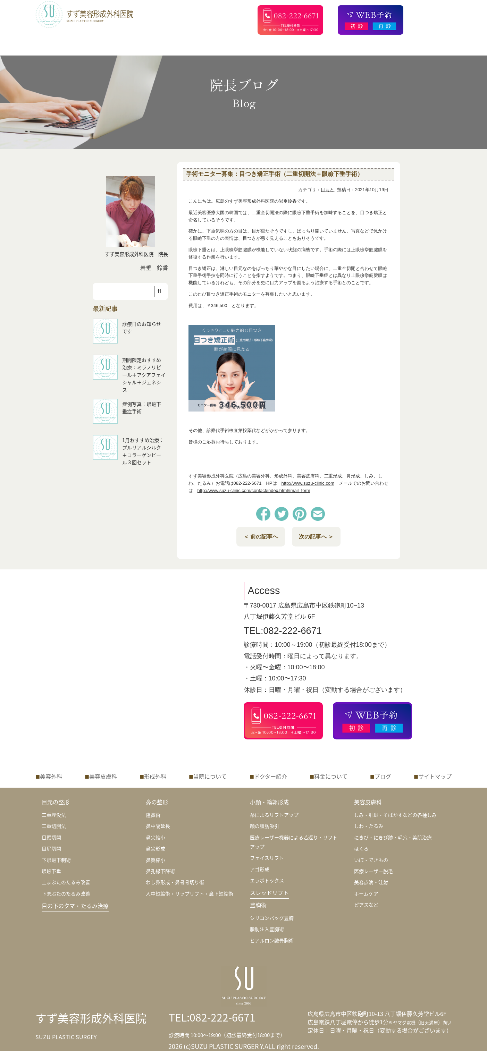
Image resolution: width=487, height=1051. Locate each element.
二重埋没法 (54, 814)
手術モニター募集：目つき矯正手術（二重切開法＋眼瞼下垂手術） (274, 174)
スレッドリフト (269, 892)
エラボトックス (267, 880)
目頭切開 (51, 837)
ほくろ (361, 848)
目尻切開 (51, 848)
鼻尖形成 (155, 848)
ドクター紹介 (270, 776)
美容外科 (51, 776)
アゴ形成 (259, 869)
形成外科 (155, 776)
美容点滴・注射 (371, 882)
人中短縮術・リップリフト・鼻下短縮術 (189, 893)
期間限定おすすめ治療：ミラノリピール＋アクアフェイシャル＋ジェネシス (144, 374)
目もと (327, 189)
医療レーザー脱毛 (373, 870)
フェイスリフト (267, 857)
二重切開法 (54, 825)
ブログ (383, 776)
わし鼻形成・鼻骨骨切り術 (175, 882)
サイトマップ (435, 776)
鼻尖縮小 (155, 837)
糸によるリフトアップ (274, 814)
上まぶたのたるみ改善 (66, 882)
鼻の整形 (157, 802)
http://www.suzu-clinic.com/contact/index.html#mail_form (254, 490)
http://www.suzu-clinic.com (308, 483)
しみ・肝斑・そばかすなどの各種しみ (395, 814)
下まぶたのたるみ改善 (66, 893)
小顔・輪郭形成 (269, 802)
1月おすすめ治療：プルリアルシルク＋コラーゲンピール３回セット (143, 451)
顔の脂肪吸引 (264, 825)
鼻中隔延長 (158, 825)
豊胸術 (258, 905)
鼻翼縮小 (155, 859)
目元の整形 (56, 802)
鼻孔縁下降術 (160, 870)
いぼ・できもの (371, 859)
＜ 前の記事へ (260, 537)
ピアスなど (366, 904)
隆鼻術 (153, 814)
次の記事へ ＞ (316, 537)
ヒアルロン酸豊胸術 (272, 940)
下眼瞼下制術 (56, 859)
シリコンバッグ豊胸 (272, 917)
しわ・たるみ (368, 825)
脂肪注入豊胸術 (267, 928)
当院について (210, 776)
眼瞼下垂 (51, 870)
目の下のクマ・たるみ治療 (75, 905)
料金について (330, 776)
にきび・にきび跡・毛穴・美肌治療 (393, 837)
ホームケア (366, 893)
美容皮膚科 (103, 776)
